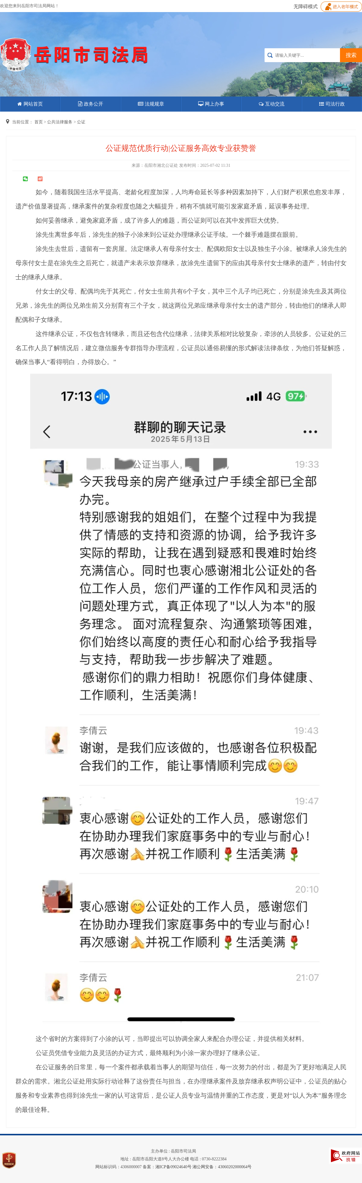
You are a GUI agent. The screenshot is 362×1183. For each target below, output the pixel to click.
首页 (38, 122)
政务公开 (90, 103)
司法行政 (332, 103)
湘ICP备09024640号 (173, 1167)
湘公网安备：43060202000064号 (222, 1167)
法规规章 (151, 103)
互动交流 (271, 103)
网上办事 (211, 103)
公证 (81, 122)
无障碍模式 (306, 6)
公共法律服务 (59, 122)
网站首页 (30, 103)
